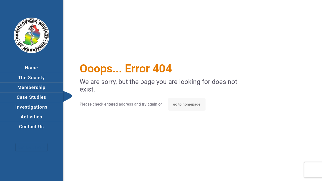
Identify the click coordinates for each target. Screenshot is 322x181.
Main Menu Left (32, 147)
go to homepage (186, 104)
